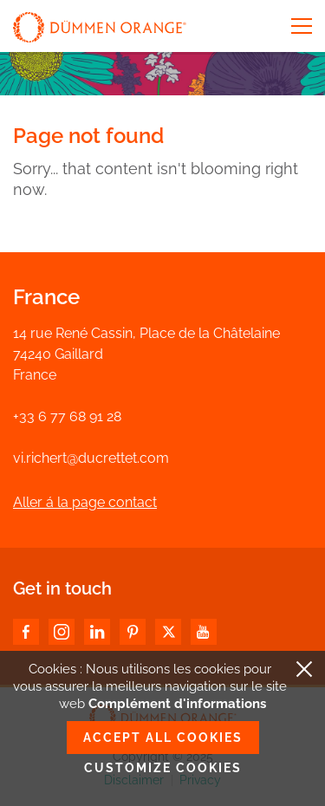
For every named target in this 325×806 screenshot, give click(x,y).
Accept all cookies (163, 737)
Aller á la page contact (85, 502)
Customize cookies (163, 768)
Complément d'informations (177, 704)
